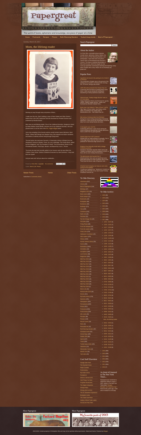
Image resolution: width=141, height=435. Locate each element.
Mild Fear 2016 (84, 261)
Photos (54, 37)
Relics (82, 324)
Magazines (83, 256)
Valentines (83, 346)
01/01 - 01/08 (108, 347)
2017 (103, 219)
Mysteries (83, 299)
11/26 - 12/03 (108, 235)
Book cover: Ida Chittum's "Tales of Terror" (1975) (94, 107)
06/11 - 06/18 (108, 300)
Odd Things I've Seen (86, 380)
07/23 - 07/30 (108, 284)
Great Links (83, 231)
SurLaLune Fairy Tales (86, 402)
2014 (103, 356)
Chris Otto (35, 164)
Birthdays (83, 189)
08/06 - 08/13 (108, 279)
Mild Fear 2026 (84, 286)
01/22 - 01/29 (108, 339)
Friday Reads (84, 224)
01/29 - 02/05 (108, 336)
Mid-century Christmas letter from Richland (92, 117)
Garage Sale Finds (85, 362)
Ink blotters (83, 249)
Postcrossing (84, 311)
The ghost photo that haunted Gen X (90, 156)
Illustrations (83, 246)
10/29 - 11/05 (108, 246)
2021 (103, 208)
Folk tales (83, 221)
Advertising (83, 181)
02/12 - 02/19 (108, 331)
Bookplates (83, 201)
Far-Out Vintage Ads (86, 219)
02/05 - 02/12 (108, 333)
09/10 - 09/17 (108, 265)
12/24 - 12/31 (108, 224)
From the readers (85, 229)
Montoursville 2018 (85, 291)
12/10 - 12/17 (108, 230)
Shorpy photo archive (86, 390)
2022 (103, 206)
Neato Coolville (84, 367)
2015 (103, 353)
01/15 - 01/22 (108, 342)
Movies (82, 294)
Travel (82, 341)
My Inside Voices (85, 372)
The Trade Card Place (86, 397)
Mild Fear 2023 (84, 279)
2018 (103, 217)
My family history (85, 296)
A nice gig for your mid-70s (87, 127)
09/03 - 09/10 (108, 268)
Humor (82, 244)
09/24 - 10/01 (108, 260)
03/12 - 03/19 (108, 323)
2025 (103, 198)
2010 (103, 367)
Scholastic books (85, 331)
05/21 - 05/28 (108, 303)
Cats (81, 209)
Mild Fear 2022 (84, 276)
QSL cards (83, 314)
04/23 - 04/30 (108, 306)
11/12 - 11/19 (108, 241)
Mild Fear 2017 (84, 264)
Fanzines (82, 216)
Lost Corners (84, 254)
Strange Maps (84, 387)
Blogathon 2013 (84, 191)
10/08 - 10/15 (108, 254)
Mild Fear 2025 (84, 284)
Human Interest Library (86, 241)
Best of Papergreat (105, 37)
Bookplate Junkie (85, 395)
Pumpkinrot (83, 375)
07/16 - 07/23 (108, 287)
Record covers (84, 321)
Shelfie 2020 (83, 336)
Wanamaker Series (85, 349)
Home (27, 37)
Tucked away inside (85, 344)
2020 (103, 211)
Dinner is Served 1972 (86, 377)
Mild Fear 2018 (84, 266)
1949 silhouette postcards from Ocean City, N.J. (93, 88)
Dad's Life (83, 214)
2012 (103, 361)
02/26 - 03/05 (108, 325)
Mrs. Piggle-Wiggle (51, 128)
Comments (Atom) (36, 176)
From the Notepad (85, 226)
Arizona (82, 184)
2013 (103, 359)
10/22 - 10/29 (108, 249)
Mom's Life (33, 166)
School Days (83, 334)
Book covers (83, 194)
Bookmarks (83, 199)
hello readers (84, 236)
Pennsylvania (84, 304)
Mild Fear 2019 (84, 269)
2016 (103, 350)
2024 (103, 200)
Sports (82, 339)
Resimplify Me (84, 326)
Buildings (82, 206)
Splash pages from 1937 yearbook (89, 136)
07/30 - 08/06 (108, 281)
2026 (103, 195)
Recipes (46, 37)
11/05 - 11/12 (108, 243)
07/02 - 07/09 (108, 292)
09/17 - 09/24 (108, 262)
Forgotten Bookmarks (86, 382)
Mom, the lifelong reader (40, 46)
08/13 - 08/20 (108, 276)
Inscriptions (83, 251)
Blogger (105, 431)
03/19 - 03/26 (108, 317)
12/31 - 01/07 (108, 222)
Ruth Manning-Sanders (69, 37)
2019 (103, 214)
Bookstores (83, 204)
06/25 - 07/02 (108, 295)
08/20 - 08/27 (108, 273)
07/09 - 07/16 (108, 290)
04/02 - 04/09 (108, 314)
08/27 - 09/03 (108, 271)
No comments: (49, 164)
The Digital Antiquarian (86, 385)
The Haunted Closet (86, 365)
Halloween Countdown (86, 234)
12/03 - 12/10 (108, 232)
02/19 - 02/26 (108, 328)
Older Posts (71, 173)
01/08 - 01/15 (108, 344)
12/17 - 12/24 (108, 227)
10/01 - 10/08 (108, 257)
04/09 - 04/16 (108, 311)
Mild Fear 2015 (84, 259)
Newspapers (83, 301)
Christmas (83, 211)
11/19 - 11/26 (108, 238)
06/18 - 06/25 (108, 298)
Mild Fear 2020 (84, 271)
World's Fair (83, 351)
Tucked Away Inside (88, 37)
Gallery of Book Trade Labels (88, 400)
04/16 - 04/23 (108, 309)
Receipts (82, 316)
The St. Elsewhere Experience (88, 392)
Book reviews (84, 196)
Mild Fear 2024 (84, 281)
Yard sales (83, 354)
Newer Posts (28, 173)
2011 (103, 364)
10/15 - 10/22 (108, 252)
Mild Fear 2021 (84, 274)
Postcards (36, 37)
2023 (103, 203)
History (82, 239)
